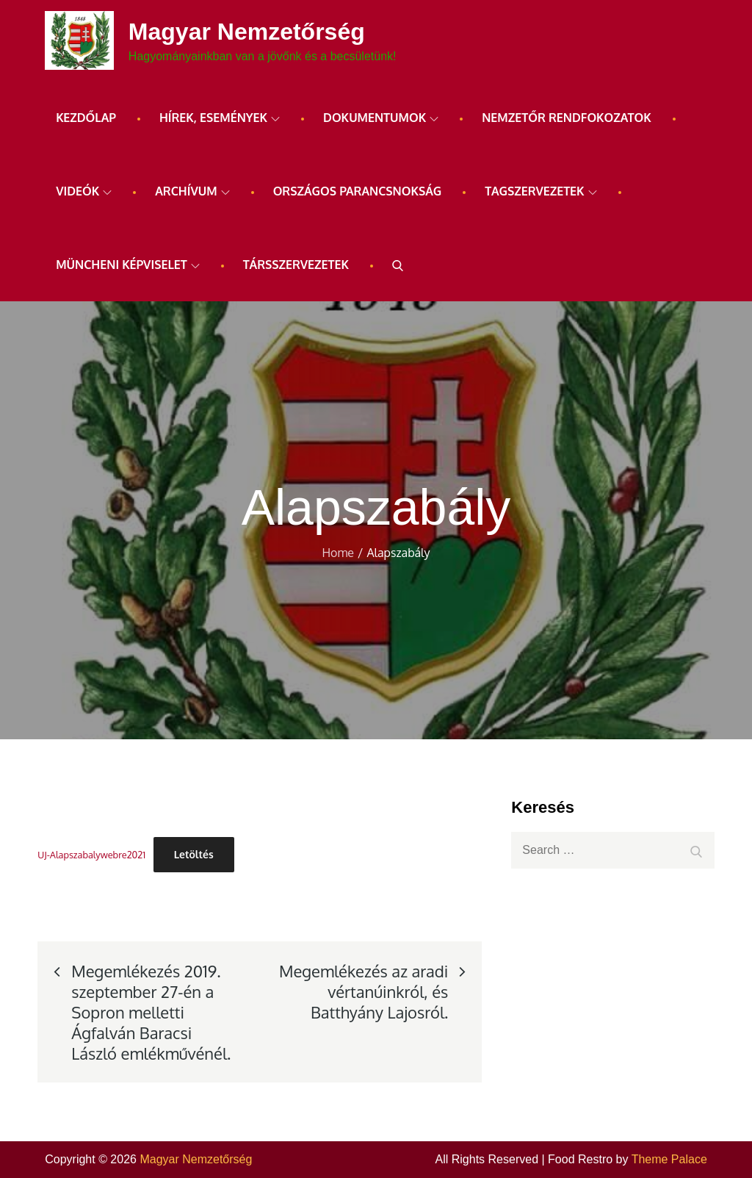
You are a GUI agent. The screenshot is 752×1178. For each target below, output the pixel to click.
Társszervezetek (296, 264)
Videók (84, 191)
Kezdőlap (86, 117)
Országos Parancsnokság (357, 191)
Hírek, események (219, 117)
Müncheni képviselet (128, 264)
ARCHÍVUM (192, 191)
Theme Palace (669, 1159)
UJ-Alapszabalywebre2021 (91, 855)
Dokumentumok (380, 117)
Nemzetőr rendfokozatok (566, 117)
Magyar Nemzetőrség (247, 31)
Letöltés (194, 854)
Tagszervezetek (540, 191)
